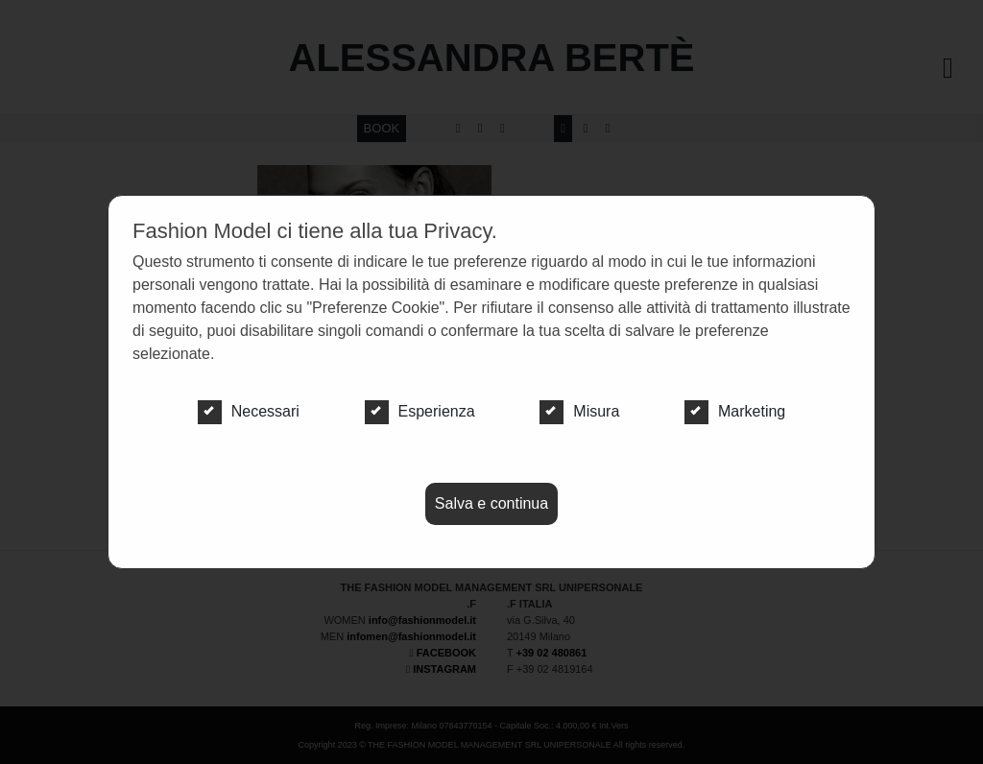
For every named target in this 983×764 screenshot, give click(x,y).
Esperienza (420, 411)
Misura (579, 411)
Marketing (734, 411)
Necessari (249, 411)
